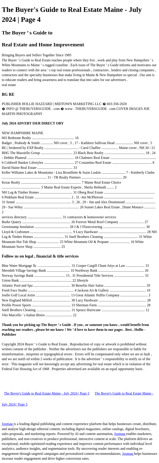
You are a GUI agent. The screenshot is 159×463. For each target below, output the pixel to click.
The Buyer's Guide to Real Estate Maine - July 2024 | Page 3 (46, 393)
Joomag (8, 424)
